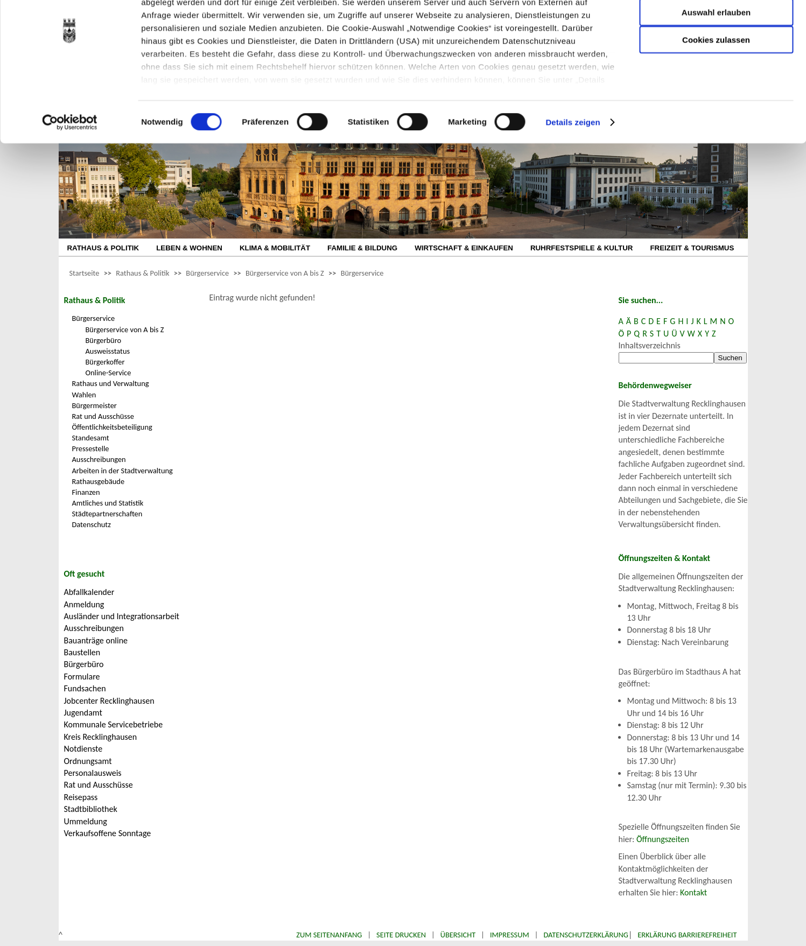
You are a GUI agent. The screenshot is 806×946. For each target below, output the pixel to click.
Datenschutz (91, 524)
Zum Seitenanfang (329, 935)
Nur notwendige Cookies (716, 31)
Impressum (509, 935)
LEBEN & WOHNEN (189, 248)
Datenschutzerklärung (585, 935)
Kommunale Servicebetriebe (113, 724)
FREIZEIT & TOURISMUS (692, 248)
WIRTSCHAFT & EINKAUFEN (464, 248)
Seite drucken (401, 935)
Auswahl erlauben (716, 62)
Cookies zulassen (716, 89)
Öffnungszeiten (662, 839)
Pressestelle (90, 448)
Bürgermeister (94, 405)
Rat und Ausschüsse (103, 416)
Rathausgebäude (98, 481)
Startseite (84, 273)
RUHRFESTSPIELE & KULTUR (581, 248)
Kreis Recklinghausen (100, 737)
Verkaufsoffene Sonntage (107, 833)
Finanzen (86, 492)
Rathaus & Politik (142, 273)
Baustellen (82, 652)
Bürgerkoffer (105, 362)
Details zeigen (572, 172)
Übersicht (458, 935)
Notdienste (83, 749)
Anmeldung (84, 604)
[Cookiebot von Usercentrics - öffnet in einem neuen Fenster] (70, 172)
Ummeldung (85, 821)
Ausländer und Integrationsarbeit (121, 616)
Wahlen (84, 395)
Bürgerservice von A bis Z (285, 273)
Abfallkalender (89, 592)
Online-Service (108, 372)
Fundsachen (85, 688)
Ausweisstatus (108, 351)
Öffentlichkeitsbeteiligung (112, 427)
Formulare (82, 676)
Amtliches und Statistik (108, 503)
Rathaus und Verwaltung (110, 383)
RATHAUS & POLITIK (103, 248)
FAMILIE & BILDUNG (362, 248)
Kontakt (693, 892)
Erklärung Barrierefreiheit (687, 935)
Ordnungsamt (88, 761)
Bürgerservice (207, 273)
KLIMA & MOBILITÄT (275, 248)
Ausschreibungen (99, 459)
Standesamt (90, 438)
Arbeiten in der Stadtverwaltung (122, 470)
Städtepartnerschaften (107, 513)
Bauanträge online (96, 640)
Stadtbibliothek (90, 809)
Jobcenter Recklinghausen (109, 701)
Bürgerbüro (104, 340)
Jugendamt (83, 712)
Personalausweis (93, 773)
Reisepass (81, 797)
